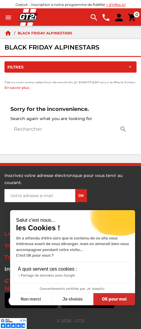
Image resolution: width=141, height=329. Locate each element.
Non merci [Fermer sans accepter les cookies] (31, 299)
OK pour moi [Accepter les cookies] (114, 299)
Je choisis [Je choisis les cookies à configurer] (72, 299)
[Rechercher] (70, 129)
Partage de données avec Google (48, 275)
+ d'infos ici (116, 4)
